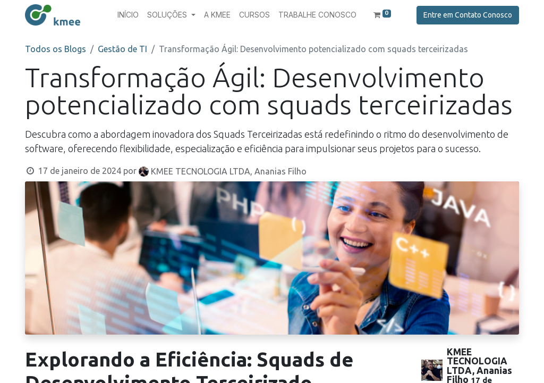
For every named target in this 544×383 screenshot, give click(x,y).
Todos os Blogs (55, 49)
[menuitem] (128, 14)
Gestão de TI (122, 49)
